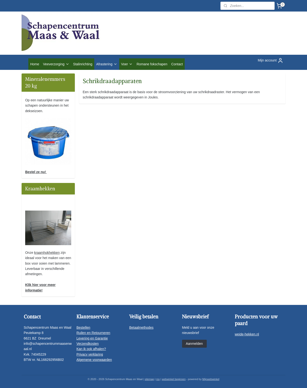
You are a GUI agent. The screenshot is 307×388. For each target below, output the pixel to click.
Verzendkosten (88, 344)
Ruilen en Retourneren (93, 333)
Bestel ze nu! (36, 172)
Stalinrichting (82, 64)
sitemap (149, 379)
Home (34, 64)
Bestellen (83, 327)
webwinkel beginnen (174, 379)
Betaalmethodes (141, 327)
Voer (127, 64)
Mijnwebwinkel (210, 379)
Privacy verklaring (90, 354)
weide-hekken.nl (247, 334)
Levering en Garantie (92, 338)
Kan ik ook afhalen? (91, 349)
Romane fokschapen (151, 64)
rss (158, 379)
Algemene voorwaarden (94, 360)
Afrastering (106, 64)
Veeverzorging (56, 64)
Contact (177, 64)
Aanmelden (194, 344)
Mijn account (270, 60)
